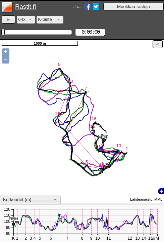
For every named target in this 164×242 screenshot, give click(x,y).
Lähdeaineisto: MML (146, 199)
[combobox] (26, 20)
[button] (133, 6)
